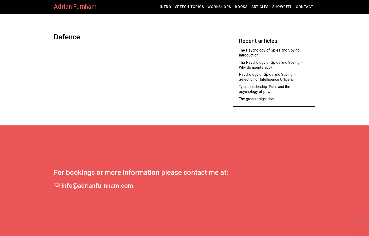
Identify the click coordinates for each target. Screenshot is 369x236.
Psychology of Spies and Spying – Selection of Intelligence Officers (267, 77)
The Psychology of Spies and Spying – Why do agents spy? (271, 65)
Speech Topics (189, 7)
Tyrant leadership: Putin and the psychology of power (264, 89)
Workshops (219, 7)
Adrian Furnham (75, 6)
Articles (260, 7)
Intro (165, 7)
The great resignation (256, 99)
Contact (304, 7)
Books (241, 7)
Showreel (282, 7)
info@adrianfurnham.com (93, 185)
